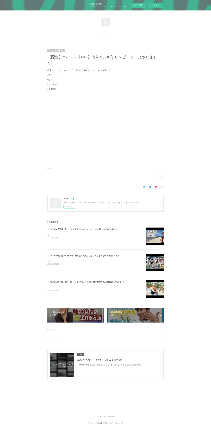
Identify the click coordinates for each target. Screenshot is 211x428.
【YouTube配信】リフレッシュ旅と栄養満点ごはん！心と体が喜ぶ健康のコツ (83, 255)
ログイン (155, 5)
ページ (105, 33)
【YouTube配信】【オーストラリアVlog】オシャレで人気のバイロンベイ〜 (82, 229)
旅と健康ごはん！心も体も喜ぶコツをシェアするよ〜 (68, 261)
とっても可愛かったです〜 (57, 287)
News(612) (50, 168)
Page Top (105, 404)
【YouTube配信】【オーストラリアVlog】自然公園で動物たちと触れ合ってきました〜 (87, 282)
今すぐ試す (138, 5)
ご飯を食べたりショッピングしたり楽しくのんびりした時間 (70, 235)
